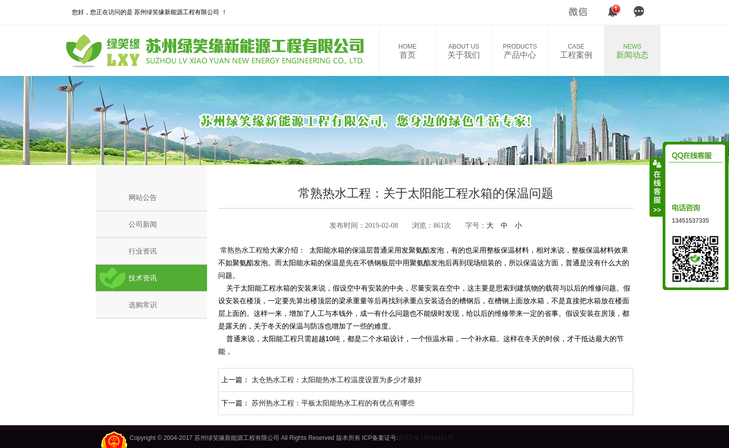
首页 (407, 51)
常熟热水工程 (240, 250)
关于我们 (464, 51)
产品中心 (520, 51)
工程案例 (576, 51)
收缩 (657, 187)
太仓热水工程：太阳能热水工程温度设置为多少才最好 (337, 380)
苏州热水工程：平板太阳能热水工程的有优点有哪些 (333, 403)
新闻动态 (632, 51)
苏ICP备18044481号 (425, 437)
